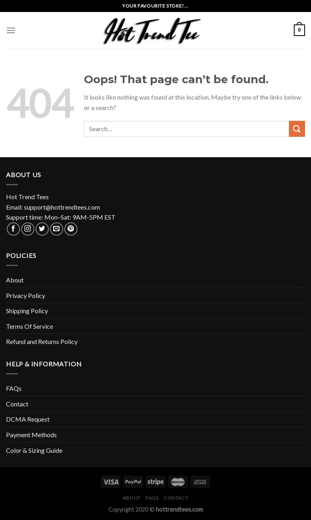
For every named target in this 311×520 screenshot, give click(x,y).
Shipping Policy (27, 310)
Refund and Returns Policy (42, 341)
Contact (17, 404)
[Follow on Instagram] (27, 229)
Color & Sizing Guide (34, 450)
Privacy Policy (25, 295)
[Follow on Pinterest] (71, 229)
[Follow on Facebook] (13, 229)
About (15, 280)
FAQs (14, 388)
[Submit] (297, 128)
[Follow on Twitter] (42, 229)
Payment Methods (31, 434)
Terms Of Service (29, 326)
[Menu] (11, 30)
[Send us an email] (56, 229)
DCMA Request (28, 419)
